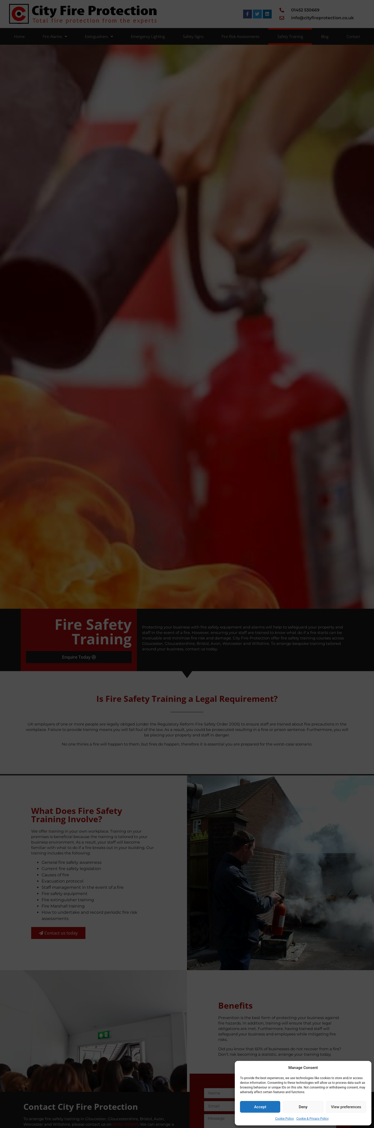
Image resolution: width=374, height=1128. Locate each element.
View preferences (346, 1107)
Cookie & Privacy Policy (312, 1118)
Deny (303, 1107)
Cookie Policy (284, 1118)
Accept (260, 1107)
